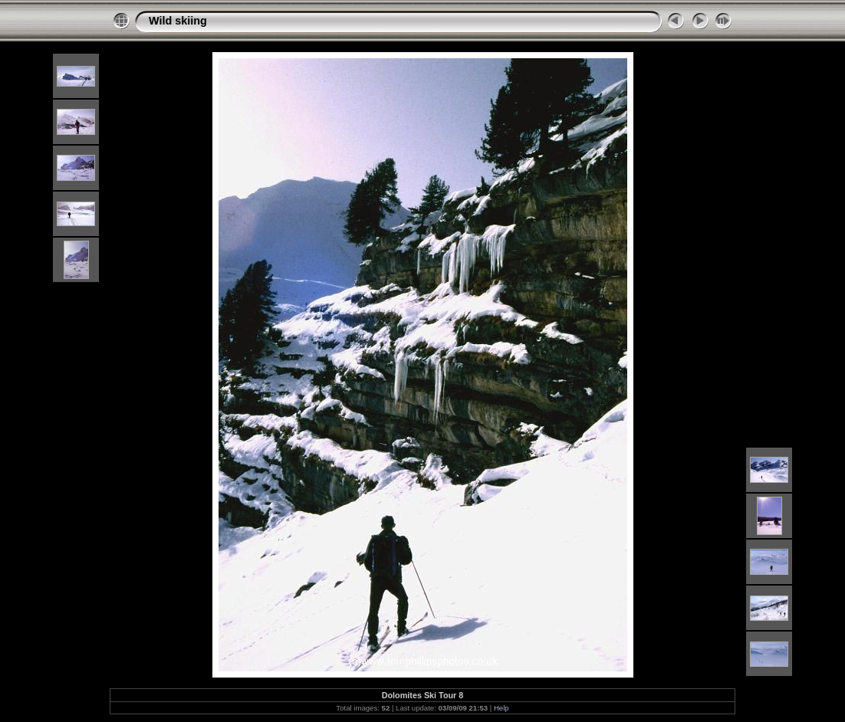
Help (501, 708)
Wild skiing (178, 21)
